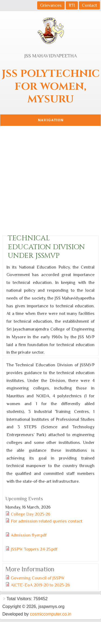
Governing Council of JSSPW (38, 578)
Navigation (50, 120)
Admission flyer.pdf (29, 535)
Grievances (51, 5)
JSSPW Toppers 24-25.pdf (34, 549)
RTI (72, 5)
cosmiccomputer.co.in (50, 614)
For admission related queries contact (46, 521)
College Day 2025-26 (30, 514)
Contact (89, 5)
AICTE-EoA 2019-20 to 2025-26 (40, 585)
